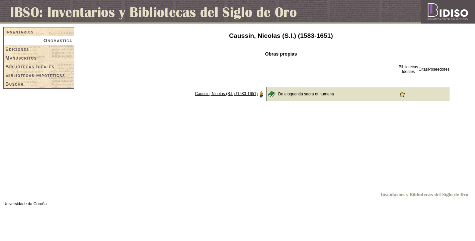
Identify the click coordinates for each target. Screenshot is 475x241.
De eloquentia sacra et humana (306, 94)
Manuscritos (21, 58)
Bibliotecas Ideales (30, 66)
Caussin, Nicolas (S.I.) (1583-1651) (226, 93)
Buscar (14, 84)
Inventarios (19, 31)
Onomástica (58, 40)
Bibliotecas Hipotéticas (35, 75)
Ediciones (17, 49)
